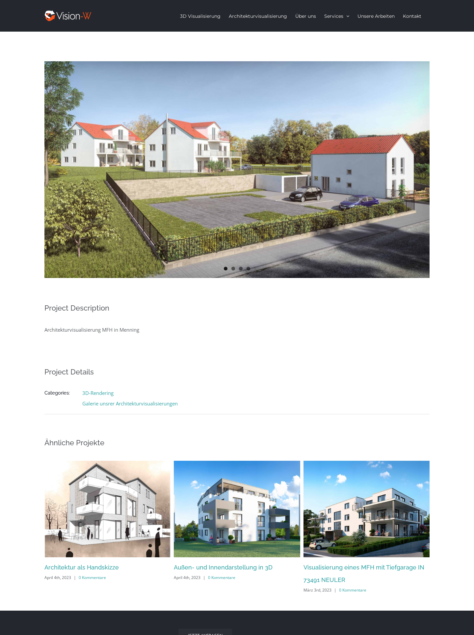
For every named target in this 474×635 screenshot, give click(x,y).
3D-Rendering (98, 393)
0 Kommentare (92, 577)
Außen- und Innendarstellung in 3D (223, 567)
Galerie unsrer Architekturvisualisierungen (130, 403)
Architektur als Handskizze (81, 567)
